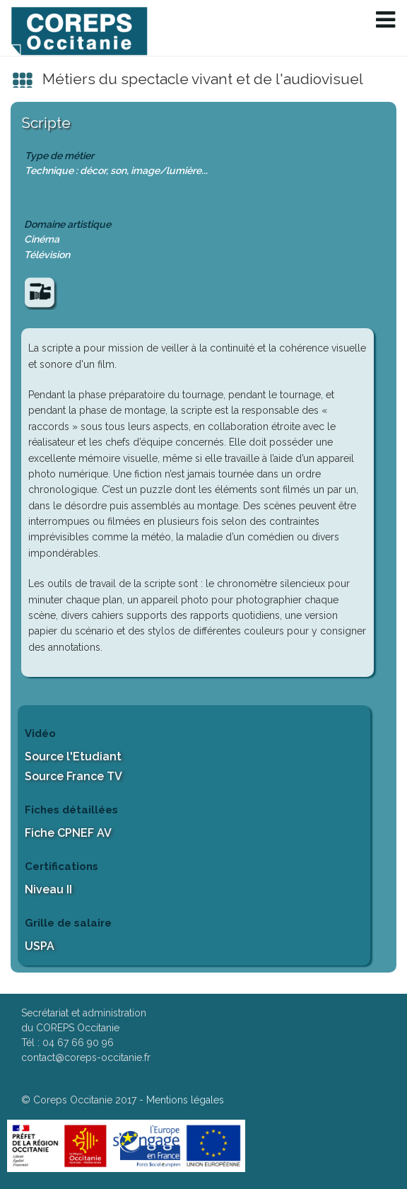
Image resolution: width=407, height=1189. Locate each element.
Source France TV (73, 776)
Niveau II (48, 889)
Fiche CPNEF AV (68, 833)
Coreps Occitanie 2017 (84, 1100)
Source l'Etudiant (73, 756)
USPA (39, 946)
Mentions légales (185, 1100)
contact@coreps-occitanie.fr (86, 1057)
